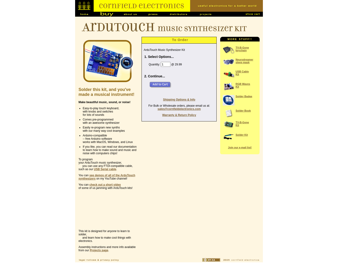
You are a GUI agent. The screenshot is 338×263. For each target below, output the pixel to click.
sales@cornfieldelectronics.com (179, 109)
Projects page (99, 250)
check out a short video (105, 184)
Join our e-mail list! (240, 147)
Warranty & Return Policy (179, 115)
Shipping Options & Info (179, 99)
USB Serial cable (105, 169)
